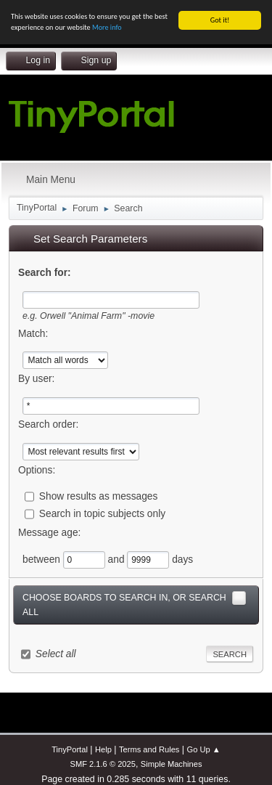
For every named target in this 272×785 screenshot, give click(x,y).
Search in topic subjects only (102, 513)
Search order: (48, 424)
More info (107, 27)
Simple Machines (171, 764)
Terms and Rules (149, 749)
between (42, 558)
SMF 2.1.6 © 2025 (102, 764)
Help (103, 749)
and (118, 558)
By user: (36, 378)
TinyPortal (69, 749)
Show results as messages (98, 496)
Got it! (220, 20)
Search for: (44, 272)
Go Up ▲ (204, 749)
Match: (33, 333)
